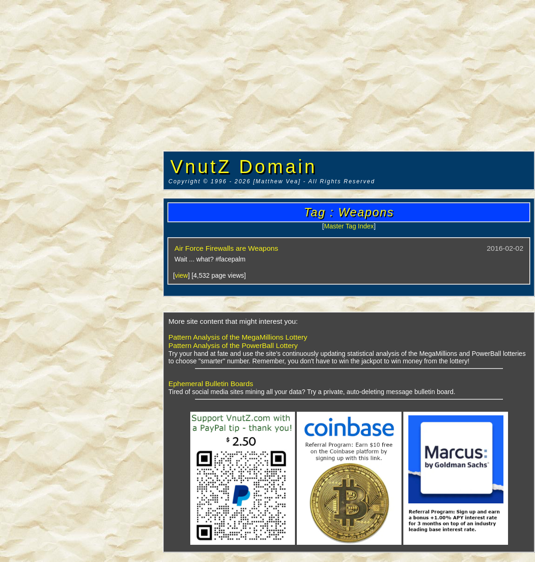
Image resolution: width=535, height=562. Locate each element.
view (181, 275)
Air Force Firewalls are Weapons (226, 248)
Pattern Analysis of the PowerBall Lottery (233, 345)
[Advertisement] (81, 141)
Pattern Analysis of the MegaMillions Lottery (238, 337)
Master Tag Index (349, 226)
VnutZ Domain (243, 166)
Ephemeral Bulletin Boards (210, 384)
